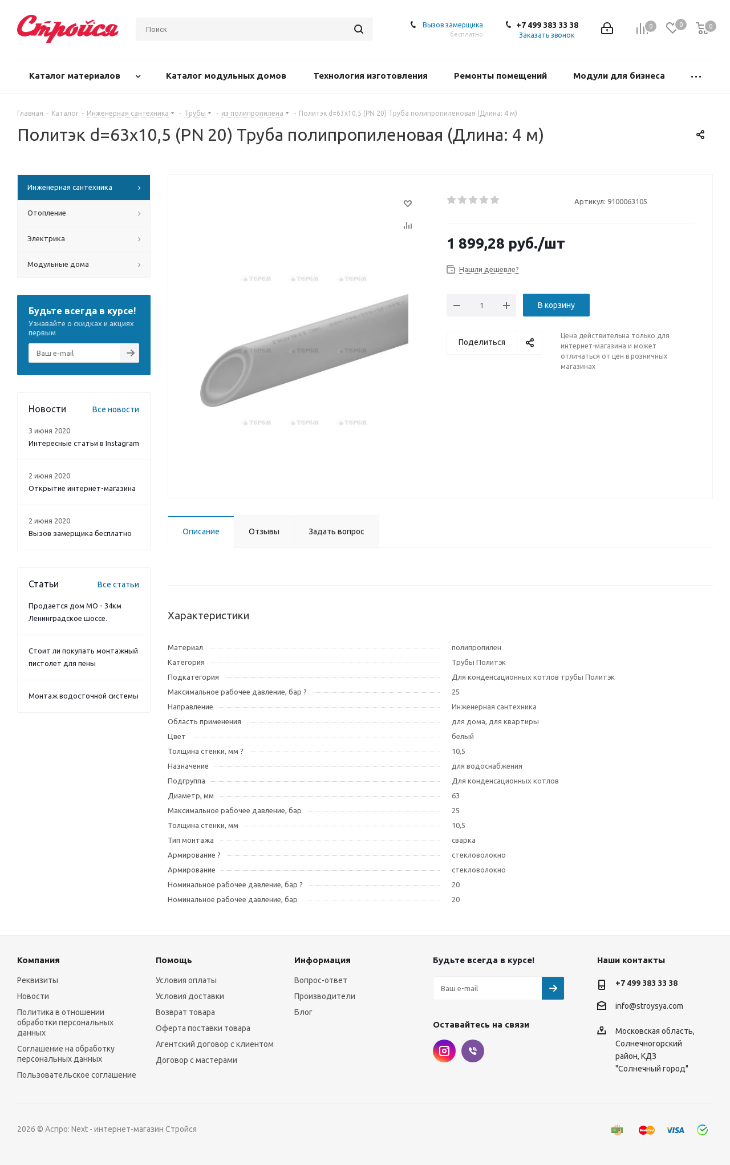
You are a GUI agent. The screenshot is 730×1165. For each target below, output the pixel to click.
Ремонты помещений (501, 75)
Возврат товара (185, 1012)
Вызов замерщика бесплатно (80, 533)
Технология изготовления (371, 75)
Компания (38, 960)
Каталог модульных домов (227, 75)
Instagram (444, 1051)
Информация (322, 960)
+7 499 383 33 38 (547, 25)
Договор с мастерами (196, 1060)
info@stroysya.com (649, 1005)
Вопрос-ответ (320, 980)
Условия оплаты (186, 980)
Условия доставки (190, 996)
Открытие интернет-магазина (82, 488)
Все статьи (118, 584)
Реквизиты (37, 980)
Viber (472, 1051)
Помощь (174, 960)
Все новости (115, 409)
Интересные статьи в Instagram (84, 443)
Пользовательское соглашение (76, 1074)
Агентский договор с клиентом (215, 1044)
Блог (303, 1012)
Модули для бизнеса (620, 75)
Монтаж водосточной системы (84, 696)
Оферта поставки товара (203, 1028)
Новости (33, 996)
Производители (324, 996)
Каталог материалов (76, 75)
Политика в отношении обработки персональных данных (65, 1022)
